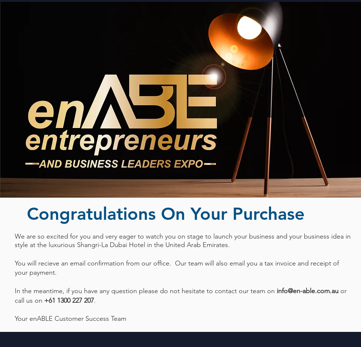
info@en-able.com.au (308, 291)
